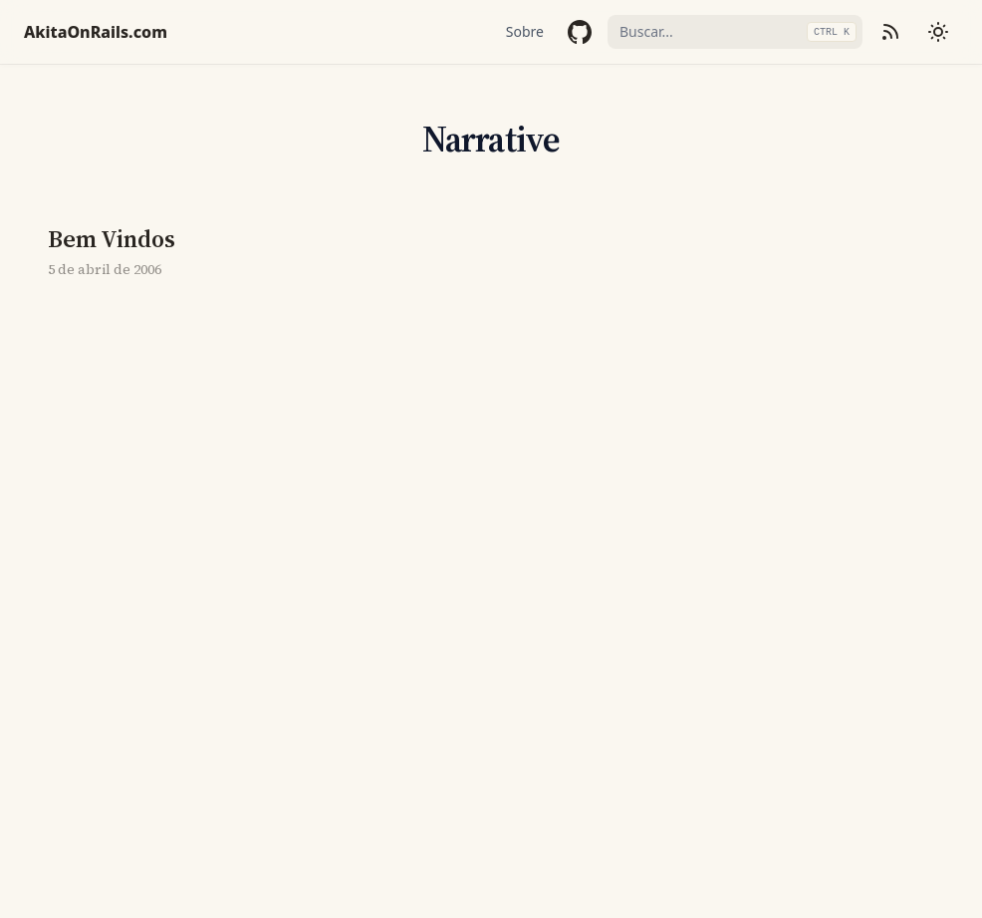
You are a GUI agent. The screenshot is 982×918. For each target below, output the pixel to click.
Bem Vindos (111, 239)
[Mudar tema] (938, 32)
